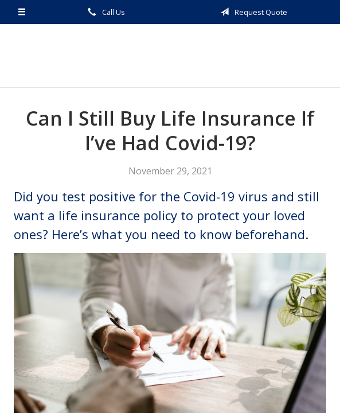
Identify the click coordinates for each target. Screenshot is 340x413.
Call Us (104, 12)
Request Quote (251, 12)
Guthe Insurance (170, 55)
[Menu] (22, 12)
